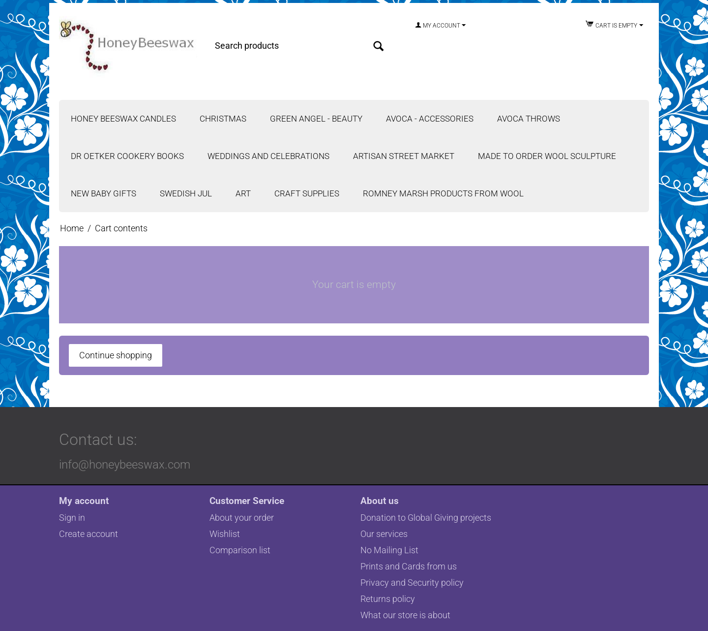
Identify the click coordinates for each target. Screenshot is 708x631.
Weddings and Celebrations (268, 156)
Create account (88, 534)
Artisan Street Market (403, 156)
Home (72, 228)
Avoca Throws (528, 119)
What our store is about (405, 615)
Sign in (72, 517)
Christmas (223, 119)
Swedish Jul (186, 193)
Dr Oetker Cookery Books (127, 156)
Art (243, 193)
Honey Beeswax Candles (123, 119)
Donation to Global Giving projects (425, 517)
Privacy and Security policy (412, 582)
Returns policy (387, 599)
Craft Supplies (306, 193)
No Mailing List (389, 550)
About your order (241, 517)
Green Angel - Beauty (316, 119)
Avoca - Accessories (429, 119)
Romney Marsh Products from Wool (443, 193)
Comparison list (239, 550)
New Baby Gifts (103, 193)
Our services (384, 534)
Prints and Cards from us (408, 566)
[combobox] (297, 45)
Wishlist (224, 534)
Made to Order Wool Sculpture (547, 156)
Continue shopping (115, 355)
